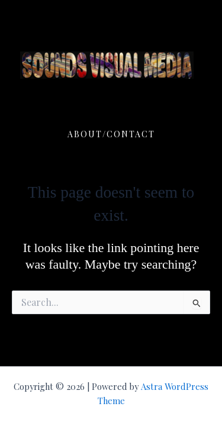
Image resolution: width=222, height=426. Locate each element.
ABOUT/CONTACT (111, 134)
